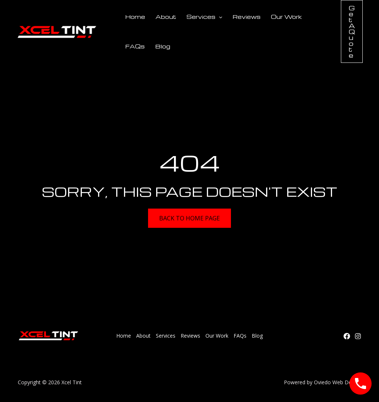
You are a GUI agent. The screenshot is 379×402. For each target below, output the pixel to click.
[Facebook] (346, 336)
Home (135, 16)
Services (204, 16)
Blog (162, 46)
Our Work (286, 16)
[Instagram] (358, 336)
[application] (218, 16)
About (165, 16)
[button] (352, 31)
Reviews (246, 16)
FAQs (135, 46)
